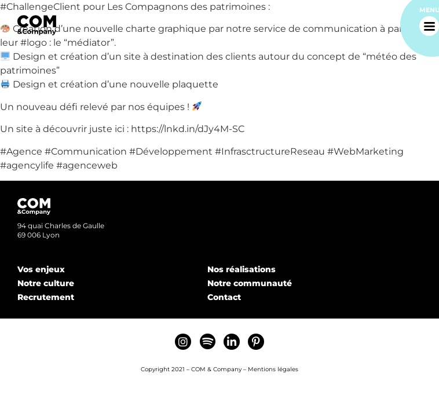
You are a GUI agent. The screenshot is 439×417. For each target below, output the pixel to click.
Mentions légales (273, 369)
